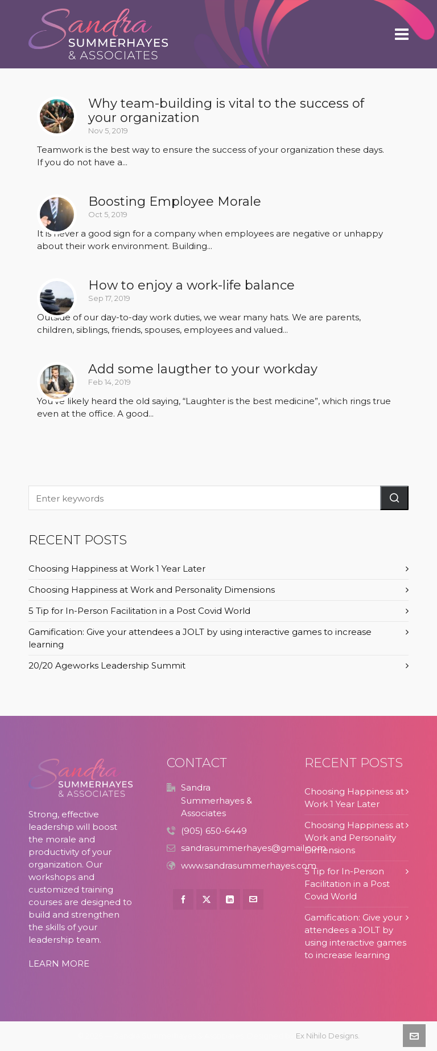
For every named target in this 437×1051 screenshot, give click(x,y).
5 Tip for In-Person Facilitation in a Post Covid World (139, 610)
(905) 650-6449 (214, 830)
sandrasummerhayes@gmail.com (253, 847)
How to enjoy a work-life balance (191, 285)
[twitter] (206, 899)
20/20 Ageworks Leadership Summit (106, 665)
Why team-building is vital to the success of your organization (226, 110)
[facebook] (183, 899)
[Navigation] (402, 34)
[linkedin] (230, 899)
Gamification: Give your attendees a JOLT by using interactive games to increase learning (200, 638)
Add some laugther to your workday (203, 369)
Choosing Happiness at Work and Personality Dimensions (151, 589)
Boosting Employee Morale (174, 201)
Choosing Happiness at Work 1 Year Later (116, 568)
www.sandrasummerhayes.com (248, 865)
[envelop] (253, 899)
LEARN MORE (58, 963)
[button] (394, 498)
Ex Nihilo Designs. (328, 1036)
